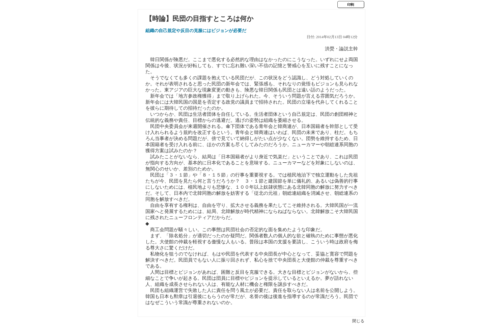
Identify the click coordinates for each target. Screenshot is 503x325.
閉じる (358, 321)
